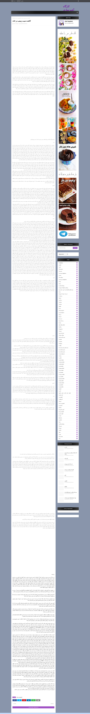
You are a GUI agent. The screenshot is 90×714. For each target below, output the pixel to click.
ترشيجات (68, 296)
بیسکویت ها (68, 277)
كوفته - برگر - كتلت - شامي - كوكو (68, 393)
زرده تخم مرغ (68, 320)
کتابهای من (68, 397)
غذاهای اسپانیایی (68, 362)
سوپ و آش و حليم (68, 337)
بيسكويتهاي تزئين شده (68, 273)
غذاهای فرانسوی (68, 378)
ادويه (68, 267)
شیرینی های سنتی (68, 349)
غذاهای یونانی (68, 386)
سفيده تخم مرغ (68, 333)
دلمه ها (68, 316)
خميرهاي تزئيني (68, 312)
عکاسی (68, 357)
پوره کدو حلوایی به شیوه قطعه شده (70, 492)
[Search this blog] (66, 248)
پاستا (68, 281)
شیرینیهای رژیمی (68, 353)
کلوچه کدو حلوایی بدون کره (69, 469)
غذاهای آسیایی (68, 360)
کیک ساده (66, 458)
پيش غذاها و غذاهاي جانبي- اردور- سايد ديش (68, 289)
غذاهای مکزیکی (68, 382)
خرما (68, 308)
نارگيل (68, 430)
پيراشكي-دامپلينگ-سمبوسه (68, 287)
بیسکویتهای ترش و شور (68, 279)
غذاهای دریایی (68, 370)
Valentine (68, 262)
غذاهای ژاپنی (68, 372)
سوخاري (68, 339)
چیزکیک (68, 304)
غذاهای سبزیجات (68, 374)
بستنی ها (68, 271)
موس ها (68, 426)
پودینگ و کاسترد (68, 285)
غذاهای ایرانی (68, 366)
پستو (68, 283)
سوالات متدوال (68, 335)
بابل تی (65, 447)
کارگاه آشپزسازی (68, 8)
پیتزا (68, 291)
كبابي (68, 391)
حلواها (68, 306)
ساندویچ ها (68, 329)
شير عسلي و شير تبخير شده (68, 347)
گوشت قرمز (68, 413)
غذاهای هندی (68, 384)
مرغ (68, 421)
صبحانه (68, 355)
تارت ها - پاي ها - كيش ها (68, 293)
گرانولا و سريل (68, 411)
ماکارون (68, 419)
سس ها (68, 331)
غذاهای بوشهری (68, 368)
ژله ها (68, 322)
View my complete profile (69, 23)
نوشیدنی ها (68, 436)
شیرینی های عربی (68, 351)
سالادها (68, 326)
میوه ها (68, 428)
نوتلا (68, 432)
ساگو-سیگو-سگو (68, 324)
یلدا (68, 438)
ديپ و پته (68, 318)
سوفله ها (68, 343)
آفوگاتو (65, 486)
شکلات (68, 345)
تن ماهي (68, 300)
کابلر (65, 475)
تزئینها (68, 298)
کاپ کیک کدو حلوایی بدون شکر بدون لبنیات (70, 453)
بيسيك (68, 275)
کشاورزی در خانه (18, 18)
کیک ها (68, 407)
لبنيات (68, 415)
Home (13, 18)
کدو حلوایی (68, 399)
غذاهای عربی (68, 376)
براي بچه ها (68, 269)
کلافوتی (65, 481)
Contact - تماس (20, 1)
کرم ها (68, 401)
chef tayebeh (15, 23)
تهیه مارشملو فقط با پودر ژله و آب (70, 497)
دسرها (68, 314)
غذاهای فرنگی (68, 380)
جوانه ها (68, 302)
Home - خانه (13, 1)
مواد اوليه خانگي (68, 424)
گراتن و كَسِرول (68, 409)
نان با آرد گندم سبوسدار (68, 464)
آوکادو (68, 265)
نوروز (68, 434)
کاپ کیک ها (68, 395)
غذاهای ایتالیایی (68, 364)
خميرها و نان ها (68, 310)
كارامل (68, 388)
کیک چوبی (68, 405)
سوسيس (68, 341)
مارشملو (68, 417)
